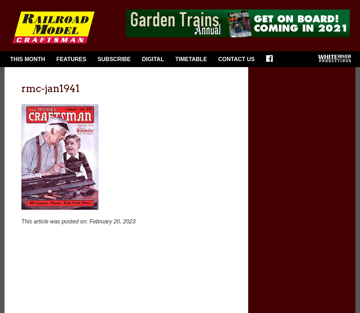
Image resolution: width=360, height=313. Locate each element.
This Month (27, 59)
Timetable (191, 59)
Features (71, 59)
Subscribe (113, 59)
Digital (153, 59)
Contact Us (236, 59)
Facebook (271, 60)
